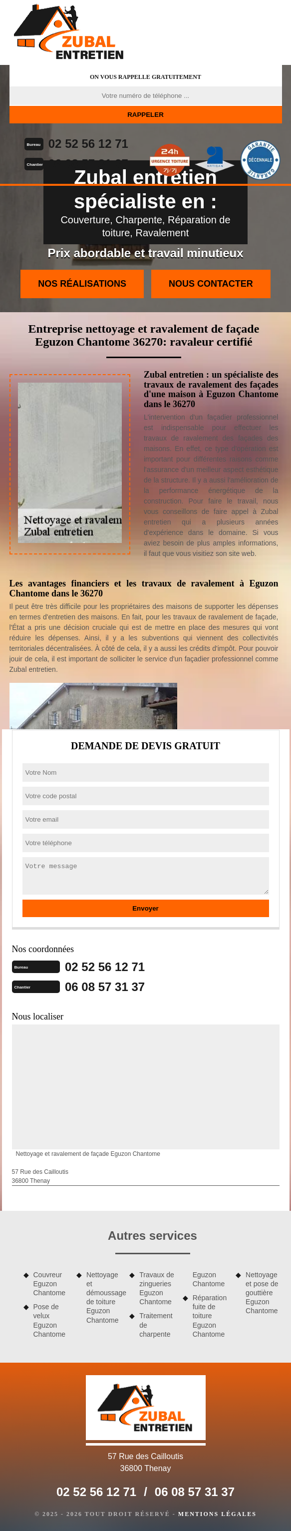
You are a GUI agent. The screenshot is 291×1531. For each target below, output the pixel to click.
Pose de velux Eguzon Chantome (49, 1320)
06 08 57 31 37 (88, 163)
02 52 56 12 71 (88, 143)
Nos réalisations (82, 284)
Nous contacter (211, 284)
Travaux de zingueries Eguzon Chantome (156, 1288)
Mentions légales (217, 1514)
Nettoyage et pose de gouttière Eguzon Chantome (262, 1293)
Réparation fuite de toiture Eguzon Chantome (210, 1316)
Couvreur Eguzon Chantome (49, 1284)
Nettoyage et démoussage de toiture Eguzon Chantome (104, 1297)
